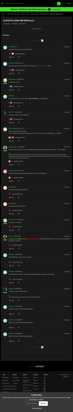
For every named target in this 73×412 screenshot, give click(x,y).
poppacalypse (13, 147)
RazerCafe (5, 380)
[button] (2, 4)
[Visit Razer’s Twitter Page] (44, 386)
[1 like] (15, 194)
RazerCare (25, 388)
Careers (35, 380)
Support (25, 374)
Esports (15, 386)
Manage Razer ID (27, 390)
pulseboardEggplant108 (16, 63)
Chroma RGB (16, 380)
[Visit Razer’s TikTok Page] (44, 392)
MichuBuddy (12, 187)
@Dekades (12, 239)
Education (5, 392)
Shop (3, 374)
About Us (35, 377)
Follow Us (45, 374)
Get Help (25, 377)
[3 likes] (17, 54)
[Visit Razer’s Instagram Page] (44, 380)
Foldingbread (13, 47)
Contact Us (36, 389)
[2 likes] (16, 86)
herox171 (11, 112)
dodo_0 (11, 236)
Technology (16, 377)
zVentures (35, 386)
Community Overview (13, 14)
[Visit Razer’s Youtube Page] (44, 389)
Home (3, 14)
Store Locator (5, 383)
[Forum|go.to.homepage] (15, 4)
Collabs (15, 389)
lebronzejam (12, 79)
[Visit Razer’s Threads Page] (44, 383)
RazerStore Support (28, 385)
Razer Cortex (25, 14)
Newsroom (36, 383)
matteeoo (11, 254)
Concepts (15, 383)
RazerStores (5, 377)
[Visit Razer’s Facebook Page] (44, 378)
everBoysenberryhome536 (16, 170)
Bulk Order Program (7, 389)
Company (35, 374)
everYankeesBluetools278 (16, 128)
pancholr (11, 289)
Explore (14, 374)
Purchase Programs (7, 386)
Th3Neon (11, 96)
